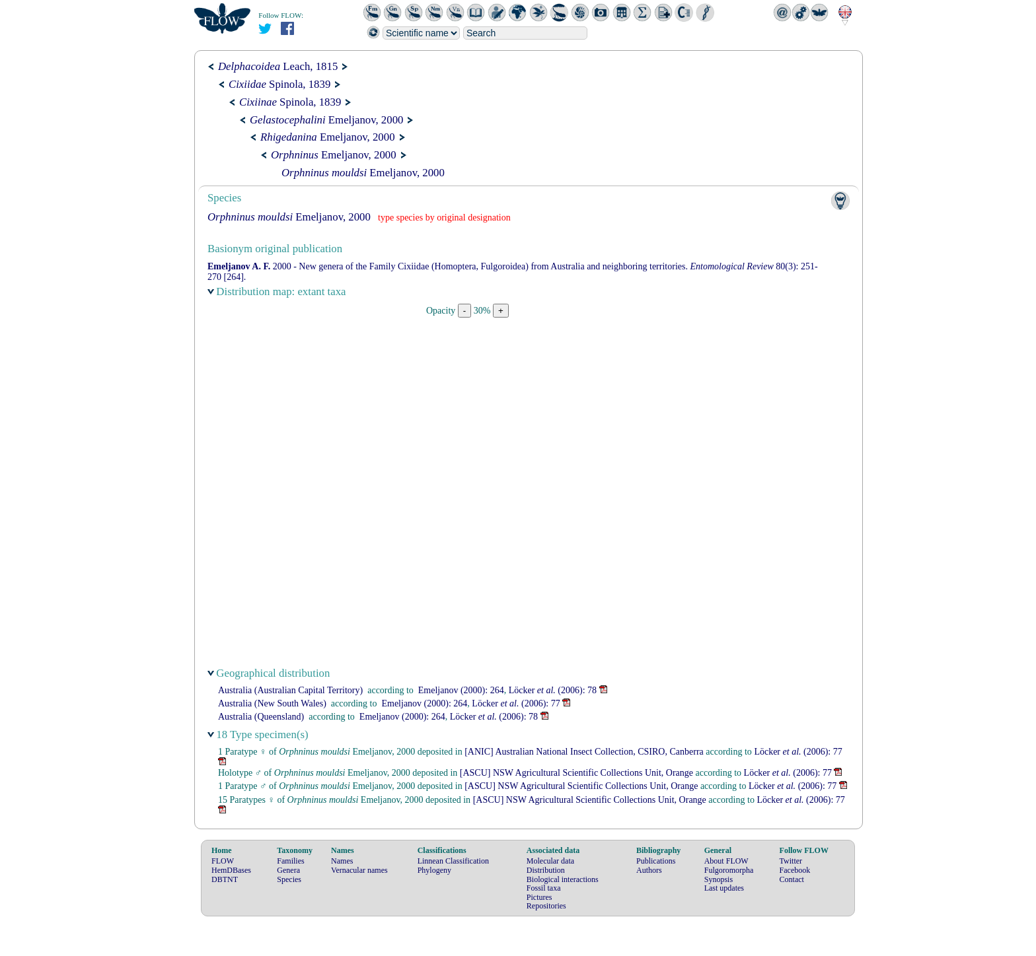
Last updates (724, 888)
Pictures (539, 897)
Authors (649, 870)
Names (342, 861)
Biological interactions (563, 879)
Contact (792, 879)
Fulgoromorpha (729, 870)
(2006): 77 (516, 703)
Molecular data (550, 861)
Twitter (791, 861)
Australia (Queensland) (261, 717)
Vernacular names (359, 870)
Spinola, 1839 (279, 84)
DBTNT (224, 879)
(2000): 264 (461, 690)
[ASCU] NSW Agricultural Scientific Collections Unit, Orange (576, 773)
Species (289, 879)
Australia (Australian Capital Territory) (290, 690)
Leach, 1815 (278, 66)
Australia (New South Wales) (272, 703)
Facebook (795, 870)
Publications (655, 861)
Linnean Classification (453, 861)
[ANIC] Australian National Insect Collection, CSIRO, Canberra (584, 752)
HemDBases (231, 870)
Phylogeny (434, 870)
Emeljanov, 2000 (326, 120)
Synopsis (718, 879)
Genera (288, 870)
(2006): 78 (553, 690)
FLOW (222, 861)
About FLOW (726, 861)
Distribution (546, 870)
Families (290, 861)
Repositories (546, 905)
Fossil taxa (544, 888)
